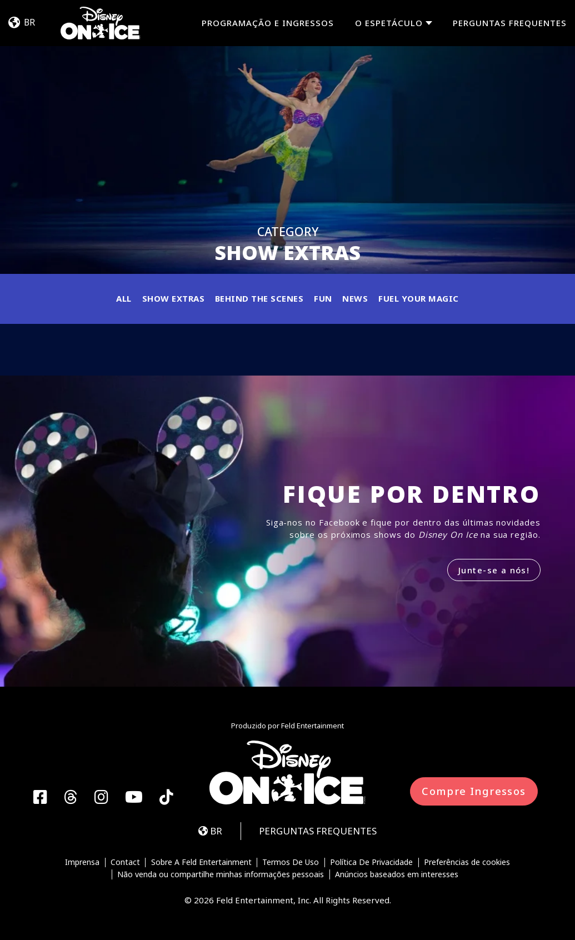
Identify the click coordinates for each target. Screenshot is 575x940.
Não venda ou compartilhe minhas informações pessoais (220, 874)
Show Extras (173, 298)
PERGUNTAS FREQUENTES (510, 22)
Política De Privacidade (371, 863)
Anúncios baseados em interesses (396, 874)
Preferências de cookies (467, 863)
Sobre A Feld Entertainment (201, 863)
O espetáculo (389, 23)
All (124, 298)
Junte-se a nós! (493, 570)
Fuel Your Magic (418, 298)
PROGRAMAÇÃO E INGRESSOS (268, 22)
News (355, 298)
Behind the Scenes (259, 298)
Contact (125, 863)
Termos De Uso (290, 863)
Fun (323, 298)
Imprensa (82, 863)
